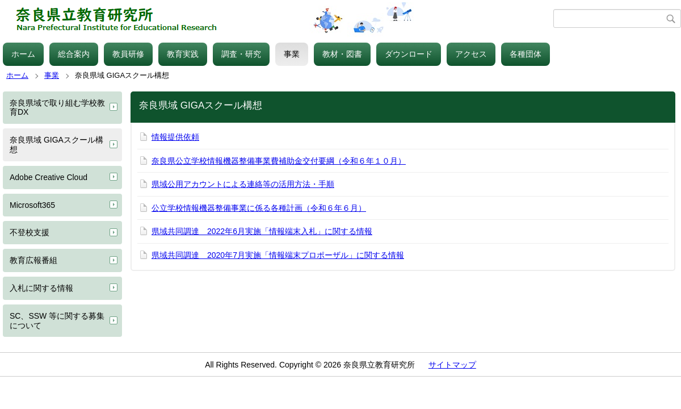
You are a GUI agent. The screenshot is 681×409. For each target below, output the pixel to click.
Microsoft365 (32, 205)
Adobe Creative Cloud (48, 177)
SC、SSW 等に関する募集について (57, 320)
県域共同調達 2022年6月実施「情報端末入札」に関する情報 (262, 231)
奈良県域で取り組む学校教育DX (57, 107)
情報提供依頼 (175, 136)
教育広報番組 (33, 260)
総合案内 (74, 54)
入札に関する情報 (41, 288)
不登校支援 (29, 232)
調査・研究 (241, 54)
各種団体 (525, 54)
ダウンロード (408, 54)
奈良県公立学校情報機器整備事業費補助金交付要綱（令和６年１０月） (279, 160)
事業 (292, 54)
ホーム (23, 54)
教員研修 (128, 54)
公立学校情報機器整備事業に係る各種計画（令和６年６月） (259, 207)
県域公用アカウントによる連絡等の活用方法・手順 (243, 184)
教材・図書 (342, 54)
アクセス (471, 54)
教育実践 (183, 54)
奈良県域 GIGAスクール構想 (56, 144)
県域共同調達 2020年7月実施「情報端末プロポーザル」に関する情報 (278, 255)
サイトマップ (452, 364)
